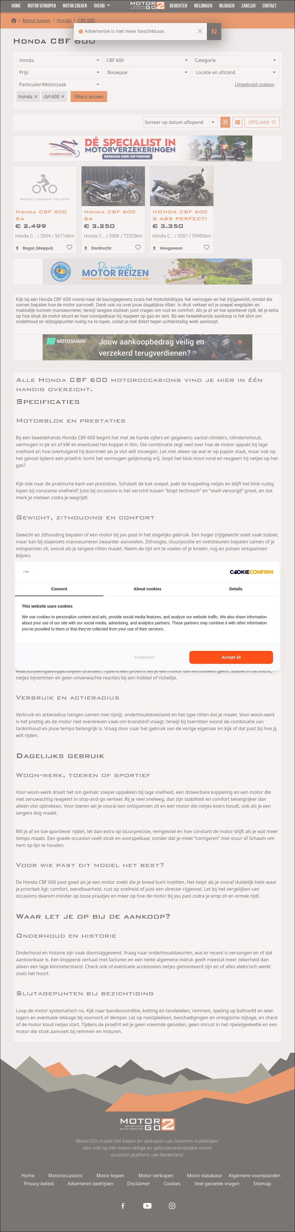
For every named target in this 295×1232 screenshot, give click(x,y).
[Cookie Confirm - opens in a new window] (251, 571)
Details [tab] (236, 589)
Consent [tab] (59, 589)
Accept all (231, 657)
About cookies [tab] (147, 589)
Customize (145, 657)
